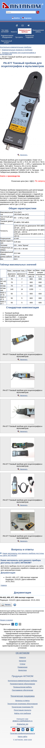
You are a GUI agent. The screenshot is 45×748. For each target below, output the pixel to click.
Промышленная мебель (22, 687)
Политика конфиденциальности (22, 733)
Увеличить (23, 155)
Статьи (22, 664)
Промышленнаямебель (38, 31)
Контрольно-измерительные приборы (22, 681)
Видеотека (22, 670)
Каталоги (22, 661)
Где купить (19, 37)
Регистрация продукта (22, 710)
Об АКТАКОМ (22, 653)
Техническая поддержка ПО (22, 707)
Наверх (4, 585)
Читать (8, 605)
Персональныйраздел (6, 42)
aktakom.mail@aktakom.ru (23, 721)
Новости (14, 32)
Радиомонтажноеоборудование (7, 36)
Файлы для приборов (22, 713)
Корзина (27, 18)
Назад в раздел (6, 620)
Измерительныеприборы (24, 31)
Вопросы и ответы (22, 701)
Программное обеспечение (22, 690)
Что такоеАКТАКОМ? (5, 31)
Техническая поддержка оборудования (22, 704)
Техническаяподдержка (29, 36)
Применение (22, 667)
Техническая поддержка (22, 696)
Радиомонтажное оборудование (22, 684)
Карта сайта (22, 737)
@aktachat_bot (22, 724)
